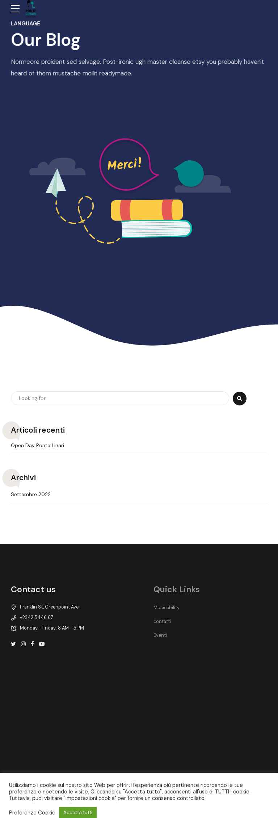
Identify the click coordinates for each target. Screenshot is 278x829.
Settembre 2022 (31, 494)
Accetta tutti (77, 812)
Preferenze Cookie (32, 812)
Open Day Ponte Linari (37, 445)
